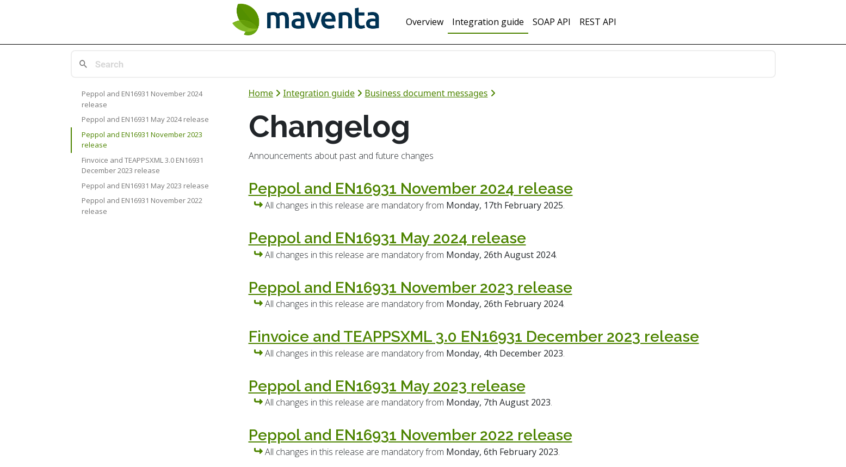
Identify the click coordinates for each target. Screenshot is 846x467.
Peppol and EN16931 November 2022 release (142, 205)
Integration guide (488, 22)
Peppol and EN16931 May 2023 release (145, 186)
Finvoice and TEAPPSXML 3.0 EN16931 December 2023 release (142, 165)
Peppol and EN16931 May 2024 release (145, 119)
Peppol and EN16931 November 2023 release (142, 140)
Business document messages (426, 93)
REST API (597, 22)
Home (261, 93)
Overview (424, 22)
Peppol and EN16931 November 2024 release (142, 99)
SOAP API (552, 22)
